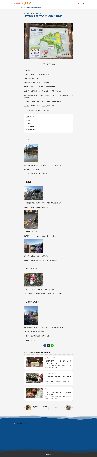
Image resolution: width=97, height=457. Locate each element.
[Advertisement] (51, 435)
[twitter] (48, 345)
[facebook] (44, 345)
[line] (52, 345)
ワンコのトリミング (60, 407)
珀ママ (30, 19)
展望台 (28, 124)
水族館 (47, 357)
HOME (17, 8)
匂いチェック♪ (30, 127)
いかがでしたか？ (31, 130)
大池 (28, 121)
